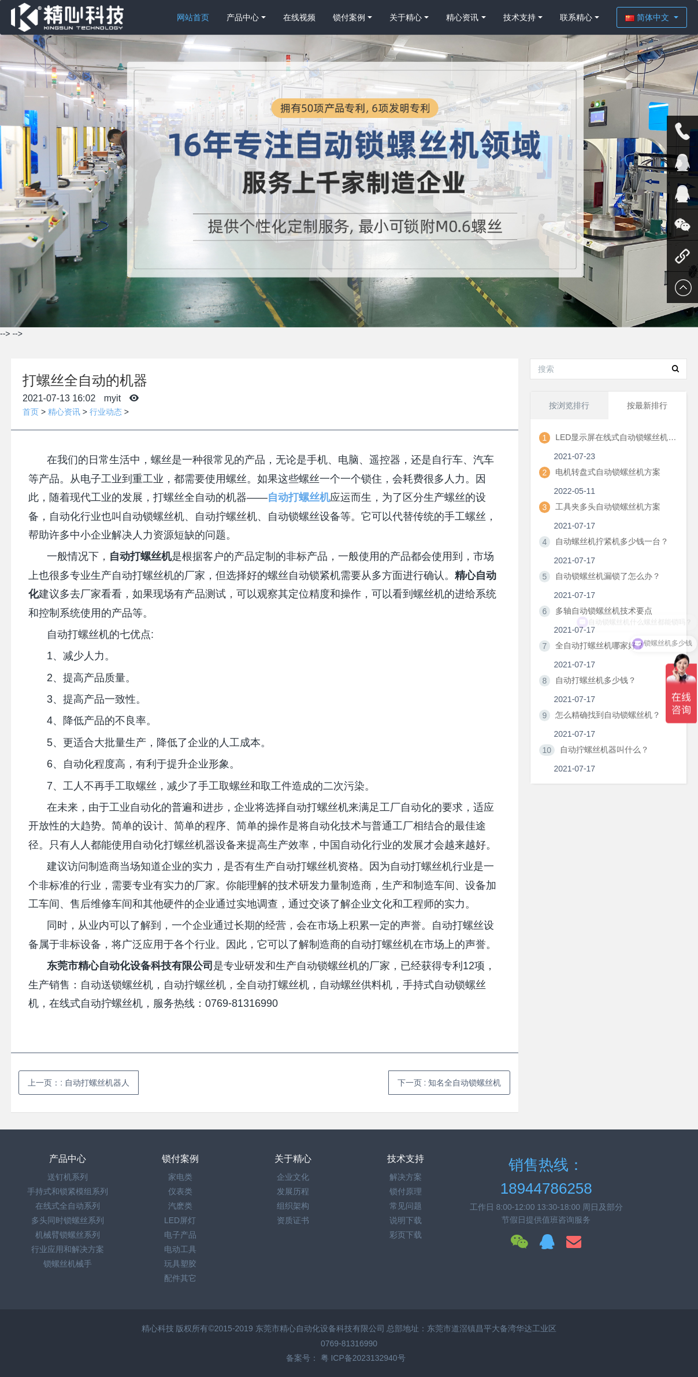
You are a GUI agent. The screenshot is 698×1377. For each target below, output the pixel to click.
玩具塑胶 (180, 1263)
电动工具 (180, 1249)
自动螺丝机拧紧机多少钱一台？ (612, 541)
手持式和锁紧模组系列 (67, 1191)
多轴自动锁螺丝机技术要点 (603, 610)
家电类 (180, 1177)
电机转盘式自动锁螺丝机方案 (607, 472)
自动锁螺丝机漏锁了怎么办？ (607, 576)
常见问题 (405, 1205)
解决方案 (405, 1177)
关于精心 (405, 17)
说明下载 (405, 1220)
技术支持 (519, 17)
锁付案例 (349, 17)
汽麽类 (180, 1205)
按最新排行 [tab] (647, 405)
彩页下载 (405, 1234)
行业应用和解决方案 (67, 1249)
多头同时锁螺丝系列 (67, 1220)
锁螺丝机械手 (67, 1263)
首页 (31, 411)
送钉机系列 (67, 1177)
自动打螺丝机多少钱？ (595, 680)
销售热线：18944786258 (546, 1176)
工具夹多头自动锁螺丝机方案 (607, 506)
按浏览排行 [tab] (569, 405)
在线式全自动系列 (67, 1205)
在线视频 (299, 17)
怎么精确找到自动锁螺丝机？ (607, 714)
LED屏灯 (180, 1220)
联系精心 (576, 17)
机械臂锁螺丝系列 (67, 1234)
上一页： (78, 1082)
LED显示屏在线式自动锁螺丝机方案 (616, 437)
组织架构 (293, 1205)
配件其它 (180, 1278)
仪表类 (180, 1191)
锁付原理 (405, 1191)
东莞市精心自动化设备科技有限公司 (320, 1328)
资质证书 (293, 1220)
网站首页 (193, 17)
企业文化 (293, 1177)
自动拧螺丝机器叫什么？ (604, 749)
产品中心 (243, 17)
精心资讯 (462, 17)
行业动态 (106, 411)
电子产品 (180, 1234)
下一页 (450, 1082)
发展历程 (293, 1191)
